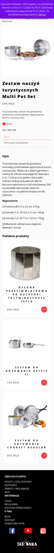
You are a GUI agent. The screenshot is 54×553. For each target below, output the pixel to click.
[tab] (27, 137)
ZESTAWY (19, 18)
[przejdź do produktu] (44, 309)
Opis (6, 136)
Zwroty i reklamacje (17, 488)
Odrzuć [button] (42, 14)
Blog (8, 516)
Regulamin (11, 504)
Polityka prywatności (18, 507)
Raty (7, 492)
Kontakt (10, 520)
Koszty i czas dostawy (18, 481)
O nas (8, 500)
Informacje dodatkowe (16, 142)
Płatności (11, 485)
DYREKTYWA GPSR (14, 523)
